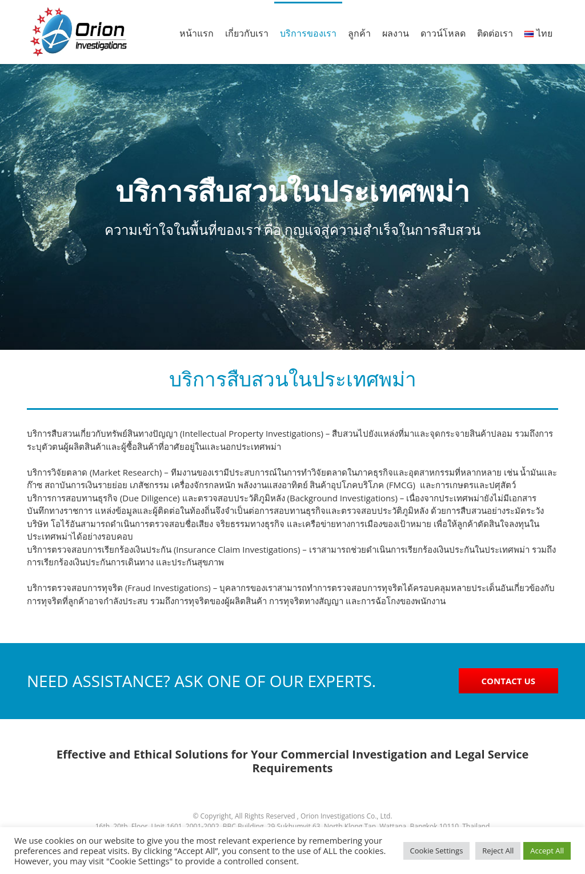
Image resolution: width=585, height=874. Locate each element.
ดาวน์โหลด (443, 33)
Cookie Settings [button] (436, 850)
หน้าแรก (196, 33)
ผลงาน (395, 33)
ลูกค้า (359, 33)
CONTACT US (508, 681)
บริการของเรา (308, 33)
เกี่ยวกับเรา (247, 33)
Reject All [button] (498, 850)
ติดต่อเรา (495, 33)
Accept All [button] (547, 850)
